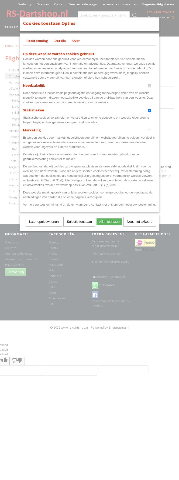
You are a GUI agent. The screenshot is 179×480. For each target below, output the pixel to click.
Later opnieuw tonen (44, 221)
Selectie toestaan (79, 221)
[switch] (149, 85)
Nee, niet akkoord (139, 221)
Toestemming (37, 41)
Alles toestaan (109, 221)
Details (60, 41)
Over (76, 41)
